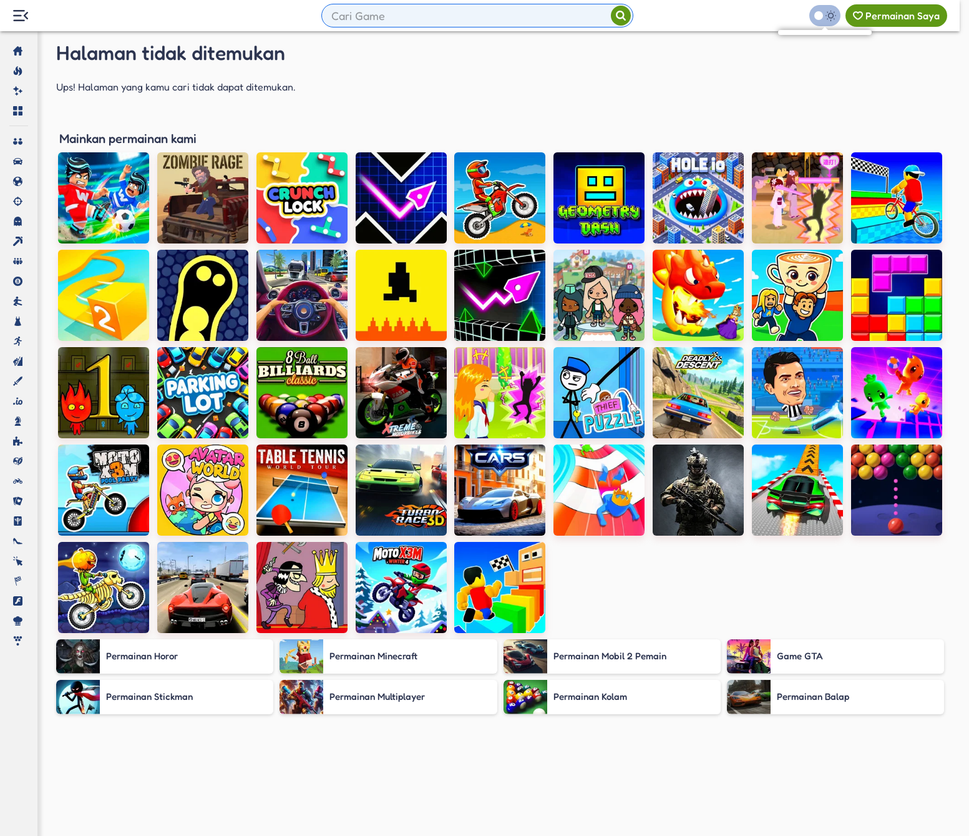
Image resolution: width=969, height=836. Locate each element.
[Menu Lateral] (20, 16)
